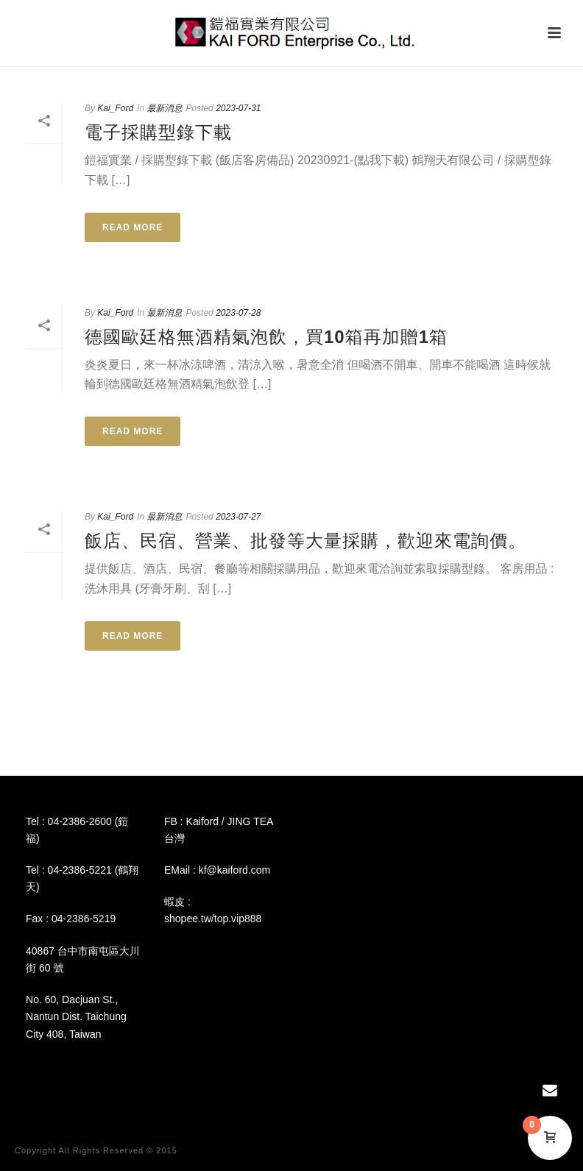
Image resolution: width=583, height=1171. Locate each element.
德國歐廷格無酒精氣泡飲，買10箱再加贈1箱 (266, 337)
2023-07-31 (238, 108)
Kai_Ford (115, 108)
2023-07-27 (238, 517)
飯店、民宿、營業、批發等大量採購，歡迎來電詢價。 (305, 541)
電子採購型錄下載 (158, 132)
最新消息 (164, 108)
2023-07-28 (238, 313)
